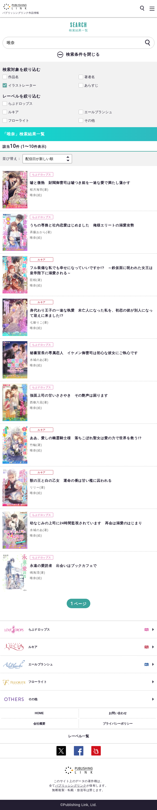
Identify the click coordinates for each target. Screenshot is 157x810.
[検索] (147, 43)
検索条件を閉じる (83, 54)
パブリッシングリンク (70, 785)
